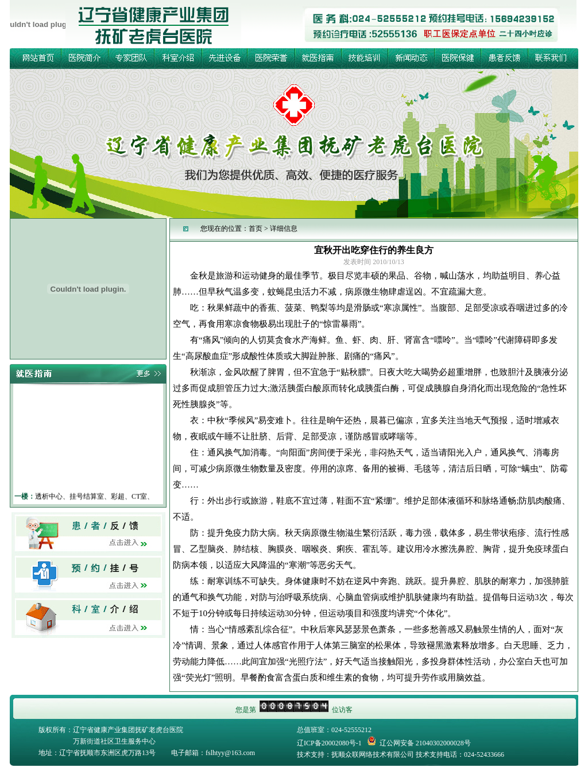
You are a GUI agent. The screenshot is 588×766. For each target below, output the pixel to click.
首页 (255, 229)
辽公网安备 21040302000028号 (419, 741)
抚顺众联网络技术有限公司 (372, 754)
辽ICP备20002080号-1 (329, 743)
